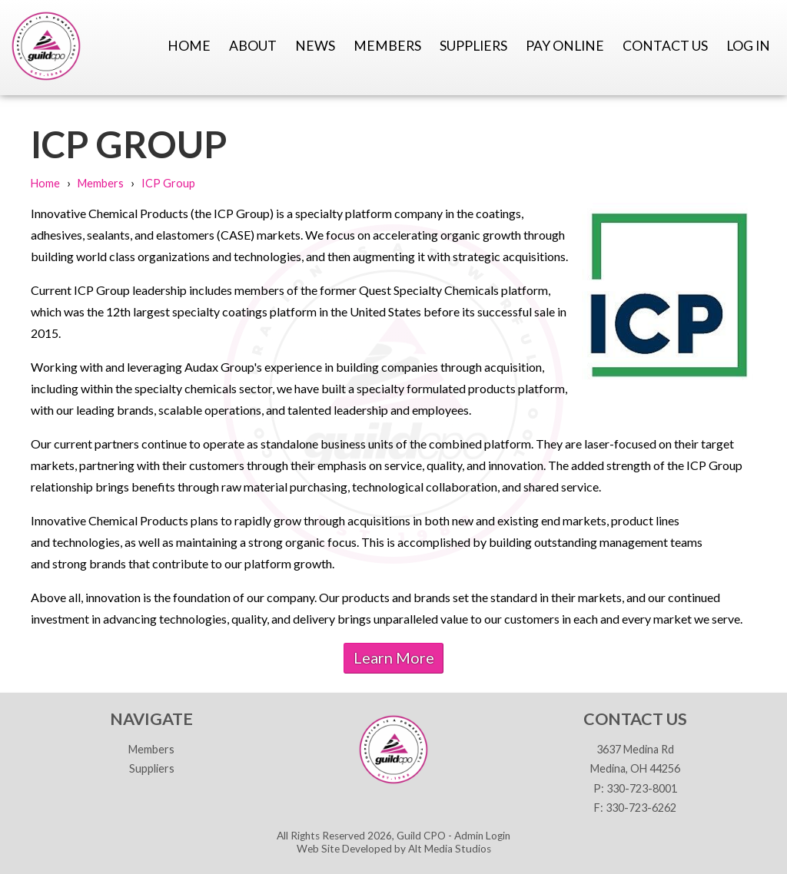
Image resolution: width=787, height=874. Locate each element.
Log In (748, 46)
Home (189, 46)
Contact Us (665, 46)
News (315, 46)
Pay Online (565, 46)
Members (387, 46)
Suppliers (473, 46)
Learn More (394, 657)
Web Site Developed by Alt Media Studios (394, 849)
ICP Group (168, 183)
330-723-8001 (641, 788)
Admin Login (482, 835)
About (253, 46)
